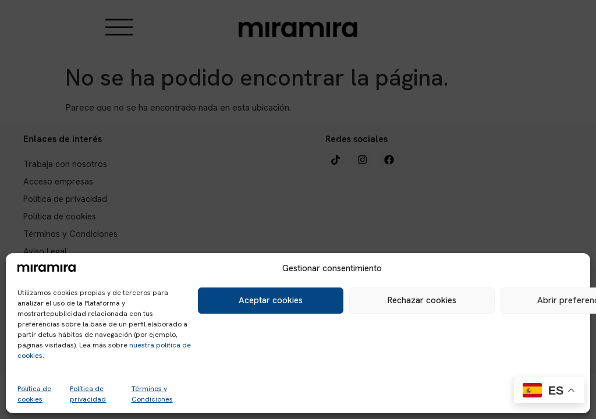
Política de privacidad (88, 394)
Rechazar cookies (422, 300)
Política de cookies (34, 394)
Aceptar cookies (271, 300)
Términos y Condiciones (152, 394)
